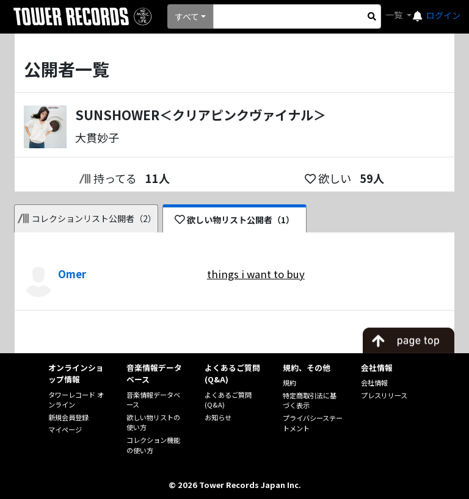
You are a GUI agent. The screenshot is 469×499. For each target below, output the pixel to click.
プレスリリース (384, 395)
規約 (289, 382)
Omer (72, 274)
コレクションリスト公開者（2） (87, 218)
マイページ (65, 429)
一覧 (394, 15)
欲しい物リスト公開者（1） (235, 220)
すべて (187, 16)
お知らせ (218, 417)
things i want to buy (256, 274)
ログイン (443, 15)
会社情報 (374, 382)
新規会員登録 (68, 417)
